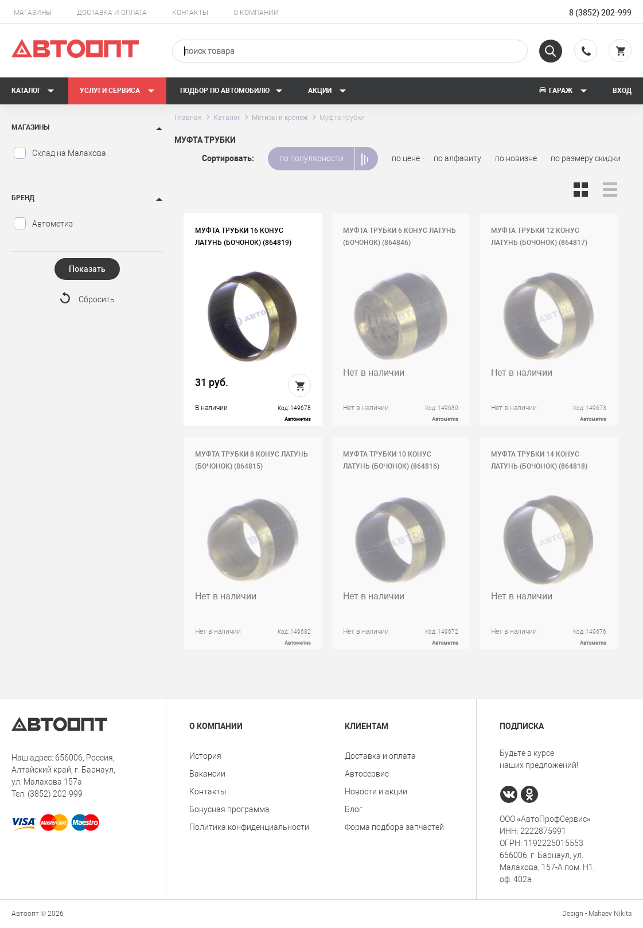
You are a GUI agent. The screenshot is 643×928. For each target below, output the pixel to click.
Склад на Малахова (59, 153)
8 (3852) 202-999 (600, 12)
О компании (256, 13)
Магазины (33, 13)
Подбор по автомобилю (231, 91)
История (205, 756)
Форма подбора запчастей (394, 827)
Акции (327, 91)
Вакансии (207, 773)
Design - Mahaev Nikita (597, 914)
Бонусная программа (229, 809)
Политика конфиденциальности (249, 827)
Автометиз (43, 223)
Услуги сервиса (117, 91)
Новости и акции (376, 791)
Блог (354, 809)
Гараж (562, 91)
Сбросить (97, 299)
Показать (87, 269)
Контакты (190, 13)
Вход (622, 91)
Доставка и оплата (112, 13)
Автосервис (367, 773)
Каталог (32, 91)
